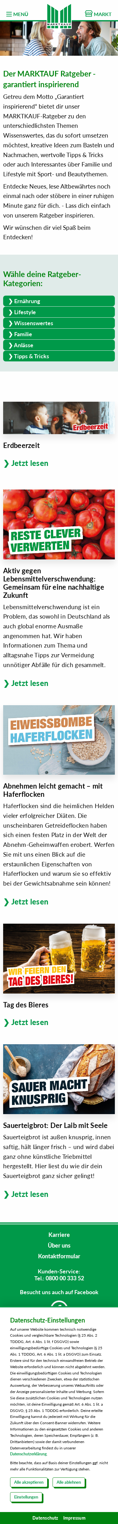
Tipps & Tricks (31, 356)
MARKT (98, 13)
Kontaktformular (59, 1256)
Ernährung (27, 300)
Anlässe (23, 345)
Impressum (74, 1518)
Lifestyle (25, 312)
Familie (23, 334)
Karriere (59, 1234)
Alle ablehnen (69, 1482)
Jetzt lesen (30, 462)
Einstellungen (26, 1496)
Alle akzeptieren (28, 1482)
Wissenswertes (33, 323)
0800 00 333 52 (65, 1278)
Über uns (59, 1245)
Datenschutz (45, 1518)
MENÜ (17, 14)
